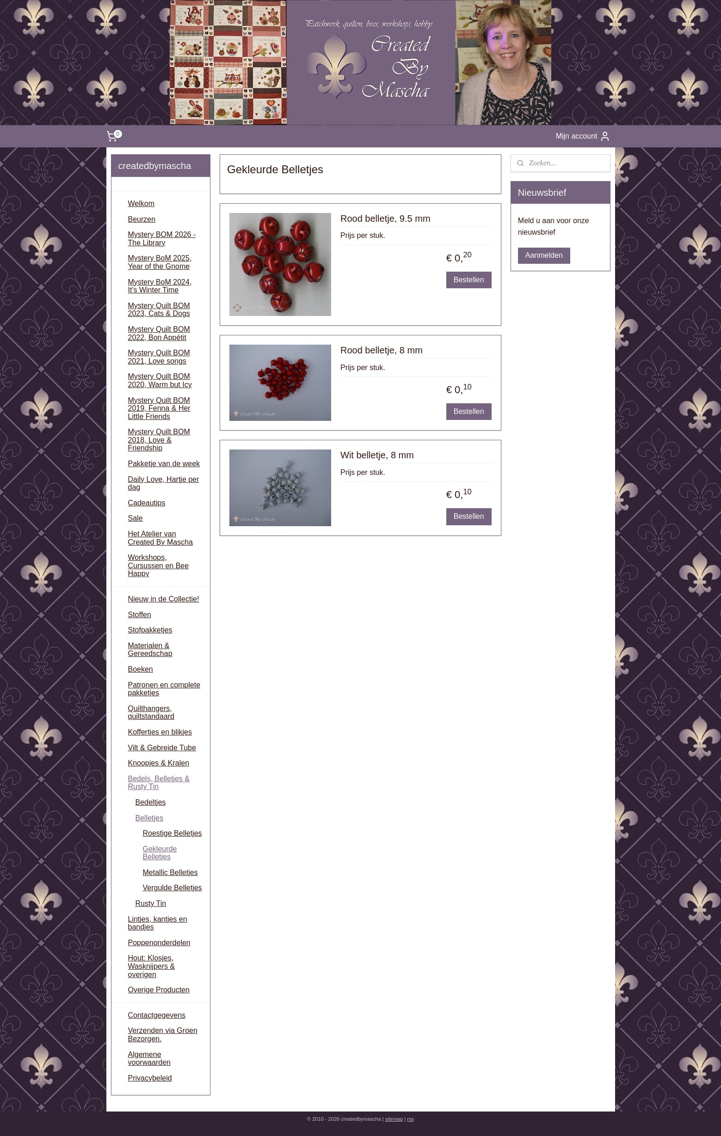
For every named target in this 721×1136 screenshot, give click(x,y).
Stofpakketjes (150, 630)
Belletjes (149, 818)
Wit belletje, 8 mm (377, 455)
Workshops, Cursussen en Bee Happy (158, 565)
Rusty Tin (151, 903)
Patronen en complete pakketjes (164, 689)
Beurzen (142, 219)
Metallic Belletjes (170, 872)
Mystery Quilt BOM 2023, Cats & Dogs (159, 310)
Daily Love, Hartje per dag (163, 483)
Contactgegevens (157, 1015)
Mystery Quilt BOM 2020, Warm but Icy (160, 380)
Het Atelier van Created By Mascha (160, 538)
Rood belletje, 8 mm (381, 350)
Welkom (141, 203)
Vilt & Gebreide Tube (162, 748)
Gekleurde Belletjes (160, 853)
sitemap (394, 1119)
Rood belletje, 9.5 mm (385, 218)
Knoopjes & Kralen (159, 763)
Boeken (140, 669)
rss (410, 1119)
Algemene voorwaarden (149, 1059)
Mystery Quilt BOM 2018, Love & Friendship (159, 440)
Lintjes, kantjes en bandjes (157, 923)
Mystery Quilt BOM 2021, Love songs (159, 357)
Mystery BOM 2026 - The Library (162, 239)
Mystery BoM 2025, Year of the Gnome (160, 262)
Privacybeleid (150, 1078)
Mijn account (583, 136)
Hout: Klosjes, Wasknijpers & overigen (151, 966)
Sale (135, 518)
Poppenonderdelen (159, 943)
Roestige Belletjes (172, 833)
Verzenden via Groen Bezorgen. (162, 1035)
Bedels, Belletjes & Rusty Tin (159, 783)
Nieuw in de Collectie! (163, 599)
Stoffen (139, 615)
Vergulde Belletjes (172, 888)
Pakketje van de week (164, 464)
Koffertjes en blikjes (160, 732)
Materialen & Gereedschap (150, 650)
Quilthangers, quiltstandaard (151, 713)
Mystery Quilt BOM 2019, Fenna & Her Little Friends (159, 408)
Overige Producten (159, 990)
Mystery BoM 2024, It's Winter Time (160, 286)
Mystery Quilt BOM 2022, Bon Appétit (159, 333)
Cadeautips (147, 503)
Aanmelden (544, 255)
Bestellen (469, 280)
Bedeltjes (151, 802)
